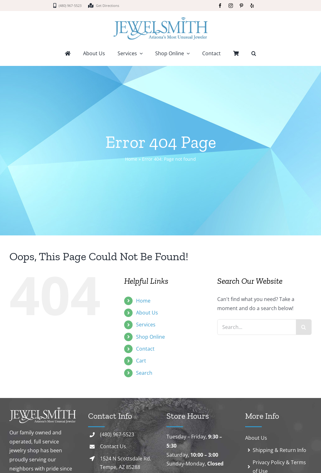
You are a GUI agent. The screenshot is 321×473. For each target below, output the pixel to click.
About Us (147, 312)
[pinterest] (241, 5)
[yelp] (252, 5)
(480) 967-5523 (117, 434)
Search (144, 372)
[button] (253, 54)
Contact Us (113, 446)
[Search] (304, 327)
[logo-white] (42, 409)
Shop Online (150, 336)
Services (145, 324)
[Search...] (256, 327)
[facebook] (220, 5)
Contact (145, 348)
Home (131, 159)
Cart (141, 360)
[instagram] (231, 5)
